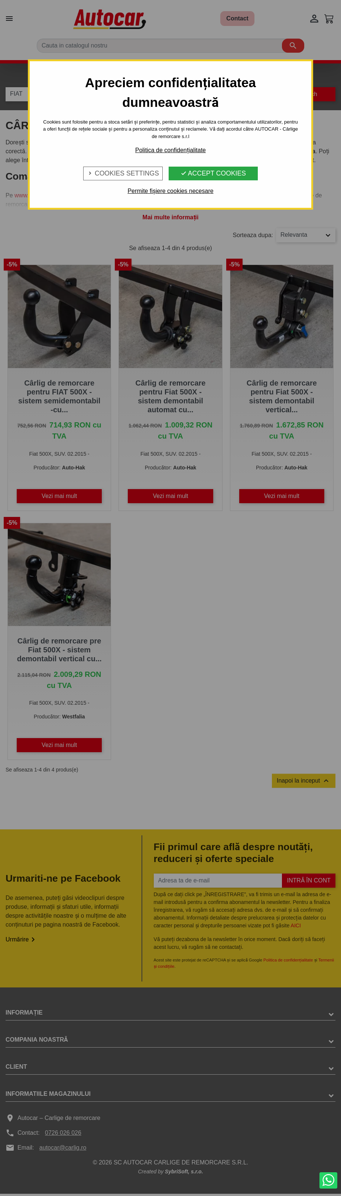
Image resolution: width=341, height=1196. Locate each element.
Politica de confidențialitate (170, 150)
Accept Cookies (213, 173)
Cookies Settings (123, 173)
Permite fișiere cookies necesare (170, 191)
